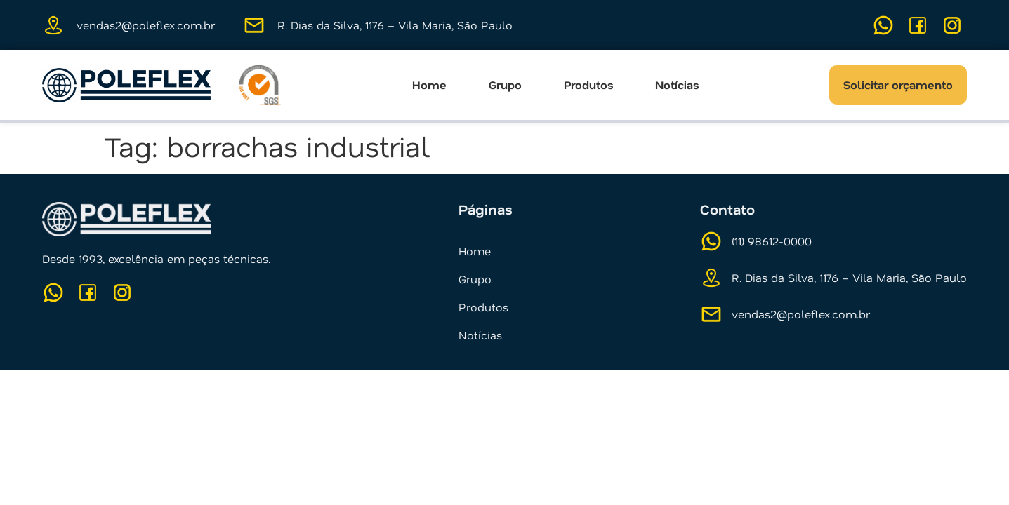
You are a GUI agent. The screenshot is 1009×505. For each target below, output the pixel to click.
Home (429, 85)
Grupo (505, 85)
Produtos (588, 85)
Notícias (677, 85)
